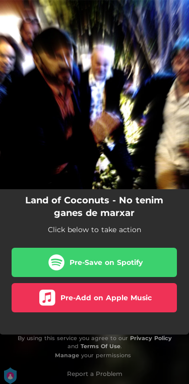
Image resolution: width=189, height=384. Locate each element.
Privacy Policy (151, 338)
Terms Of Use (100, 346)
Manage (67, 355)
